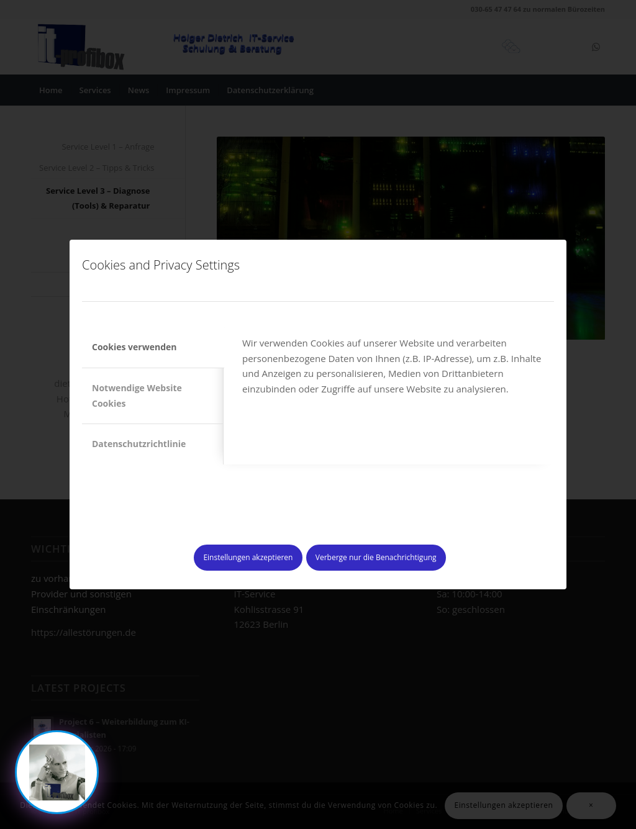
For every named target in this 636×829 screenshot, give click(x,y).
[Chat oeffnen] (57, 772)
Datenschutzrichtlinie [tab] (139, 444)
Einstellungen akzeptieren (248, 557)
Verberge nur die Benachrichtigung (376, 557)
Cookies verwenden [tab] (134, 347)
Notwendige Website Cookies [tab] (137, 395)
